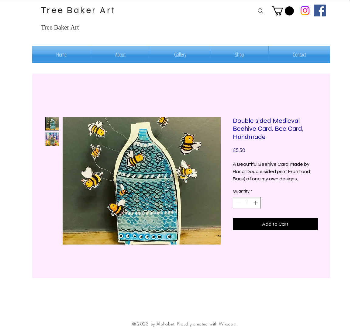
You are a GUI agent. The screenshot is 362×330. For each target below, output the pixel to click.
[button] (283, 11)
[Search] (260, 11)
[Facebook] (320, 10)
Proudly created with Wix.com (207, 324)
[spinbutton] (246, 202)
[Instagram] (305, 10)
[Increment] (256, 202)
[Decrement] (237, 202)
